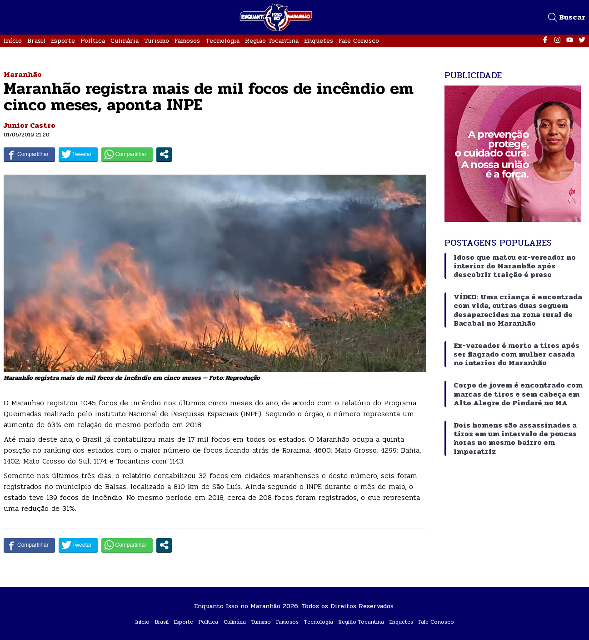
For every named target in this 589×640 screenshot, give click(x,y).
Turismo (156, 40)
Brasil (36, 40)
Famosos (187, 40)
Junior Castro (29, 125)
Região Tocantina (272, 40)
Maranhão (23, 74)
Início (13, 40)
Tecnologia (222, 40)
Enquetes (318, 40)
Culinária (124, 40)
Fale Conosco (359, 40)
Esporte (63, 40)
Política (92, 40)
